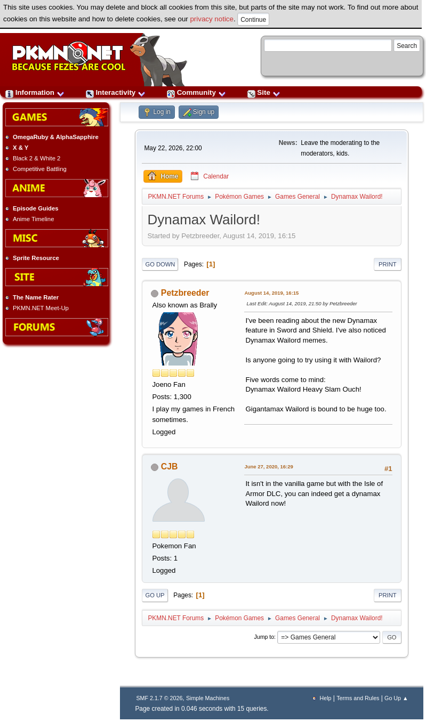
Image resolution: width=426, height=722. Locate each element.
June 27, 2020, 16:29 (268, 466)
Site (263, 92)
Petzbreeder (185, 292)
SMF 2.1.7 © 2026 (159, 698)
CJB (169, 466)
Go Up (154, 595)
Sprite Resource (36, 258)
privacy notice (212, 19)
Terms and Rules (357, 698)
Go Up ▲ (396, 698)
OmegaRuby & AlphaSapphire (56, 137)
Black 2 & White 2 (36, 158)
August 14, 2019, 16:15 (271, 293)
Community (196, 92)
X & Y (20, 147)
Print (388, 264)
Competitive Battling (40, 169)
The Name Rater (36, 297)
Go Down (160, 264)
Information (35, 92)
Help (326, 698)
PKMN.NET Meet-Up (41, 308)
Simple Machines (207, 698)
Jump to (264, 637)
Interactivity (116, 92)
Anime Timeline (33, 219)
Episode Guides (36, 208)
